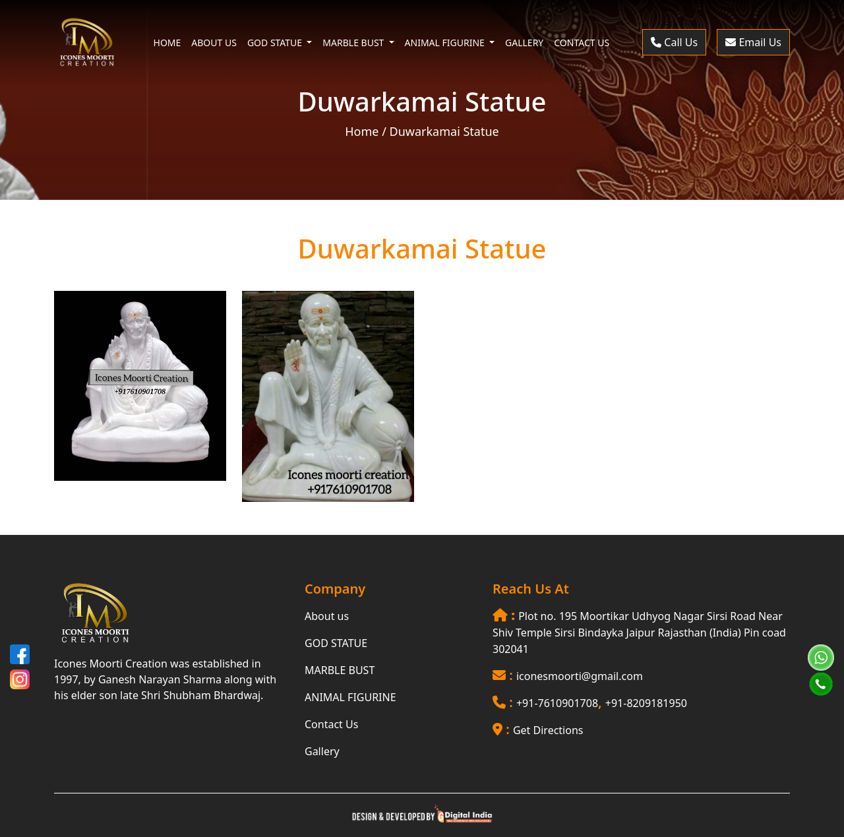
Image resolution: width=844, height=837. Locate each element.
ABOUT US (214, 42)
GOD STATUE (336, 643)
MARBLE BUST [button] (354, 42)
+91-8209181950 (646, 703)
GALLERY (524, 42)
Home (361, 131)
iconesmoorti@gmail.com (579, 676)
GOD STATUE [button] (276, 42)
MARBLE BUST (340, 670)
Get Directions (548, 730)
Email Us (753, 42)
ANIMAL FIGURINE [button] (446, 42)
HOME (167, 42)
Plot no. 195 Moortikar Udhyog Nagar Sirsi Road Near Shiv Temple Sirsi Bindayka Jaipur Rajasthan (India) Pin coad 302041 (639, 632)
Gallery (322, 751)
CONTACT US (581, 42)
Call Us (674, 42)
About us (327, 616)
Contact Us (331, 724)
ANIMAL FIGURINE (350, 697)
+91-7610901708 (557, 703)
